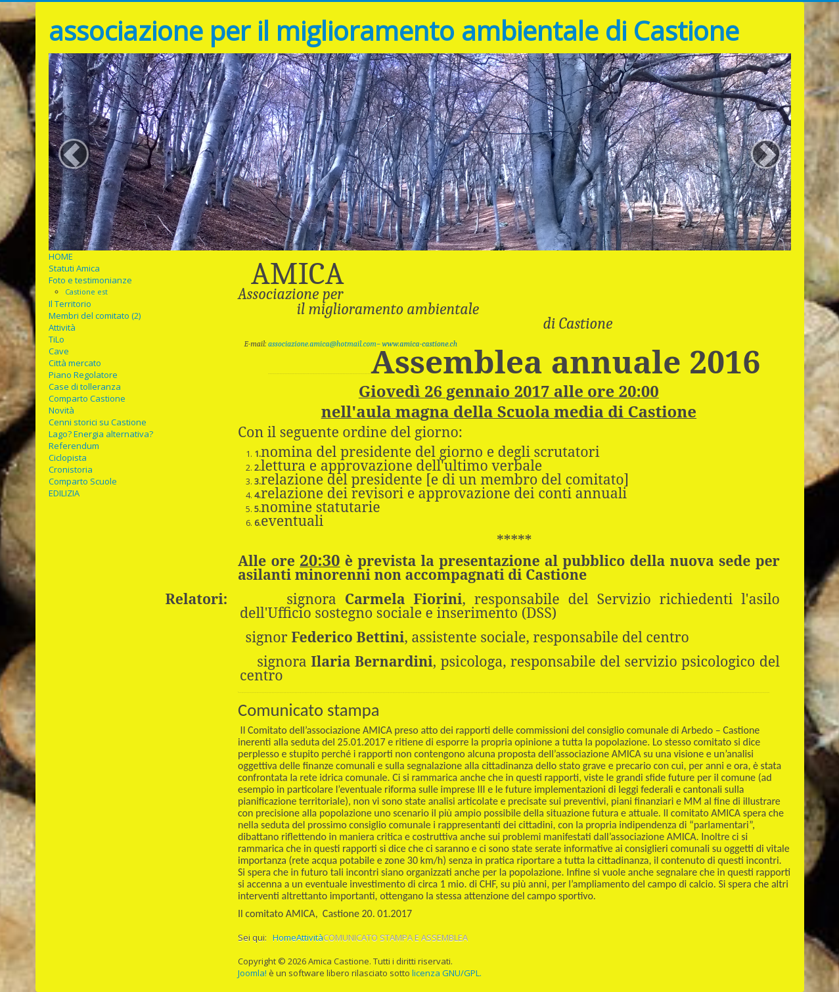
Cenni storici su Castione (98, 422)
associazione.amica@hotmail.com (322, 343)
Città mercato (75, 363)
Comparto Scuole (83, 481)
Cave (59, 351)
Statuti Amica (74, 268)
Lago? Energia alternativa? (101, 434)
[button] (73, 154)
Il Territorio (70, 304)
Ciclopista (68, 457)
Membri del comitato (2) (95, 315)
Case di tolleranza (85, 386)
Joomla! (252, 973)
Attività (62, 327)
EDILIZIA (64, 493)
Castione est (86, 291)
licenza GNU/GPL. (447, 973)
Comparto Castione (87, 398)
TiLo (56, 339)
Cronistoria (71, 469)
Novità (61, 410)
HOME (61, 256)
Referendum (74, 446)
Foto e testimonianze (90, 280)
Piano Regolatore (83, 375)
